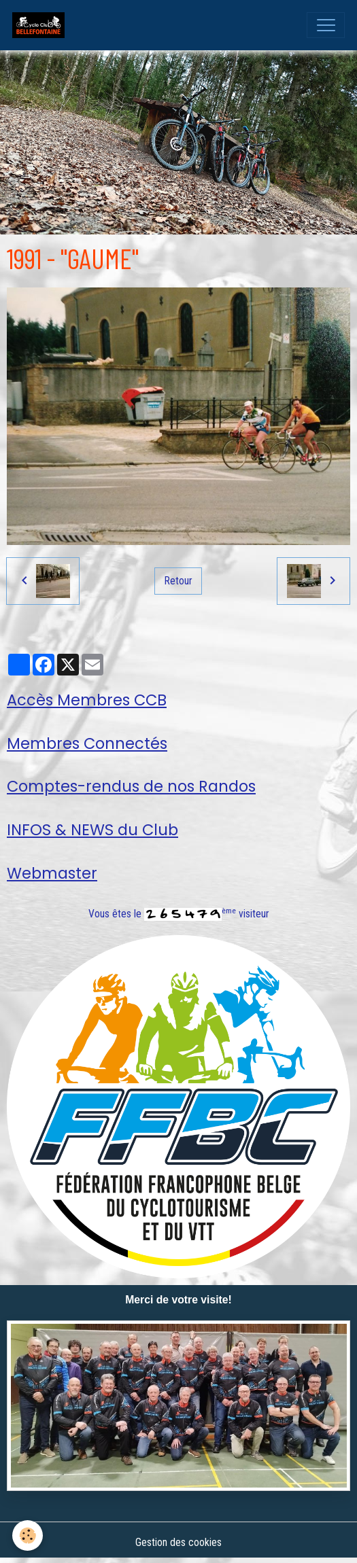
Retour (178, 580)
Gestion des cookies (178, 1542)
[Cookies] (27, 1535)
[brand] (41, 25)
